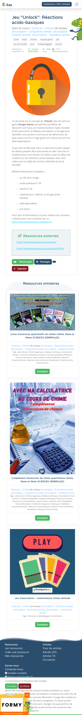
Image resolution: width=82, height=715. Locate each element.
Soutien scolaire (16, 673)
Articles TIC (49, 656)
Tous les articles (52, 648)
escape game (46, 39)
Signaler (20, 268)
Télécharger (23, 261)
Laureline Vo (18, 51)
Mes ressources (14, 656)
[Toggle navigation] (77, 4)
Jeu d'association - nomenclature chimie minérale (42, 598)
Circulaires (49, 659)
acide (16, 39)
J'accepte (11, 686)
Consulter (42, 371)
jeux (32, 44)
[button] (54, 262)
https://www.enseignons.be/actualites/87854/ (40, 248)
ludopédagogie (45, 44)
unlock (58, 44)
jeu (57, 39)
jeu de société (20, 44)
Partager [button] (43, 261)
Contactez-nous (14, 669)
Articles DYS (50, 652)
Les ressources (13, 648)
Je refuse (24, 686)
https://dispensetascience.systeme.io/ (32, 221)
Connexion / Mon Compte (56, 4)
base (24, 39)
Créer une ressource (17, 652)
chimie (33, 39)
